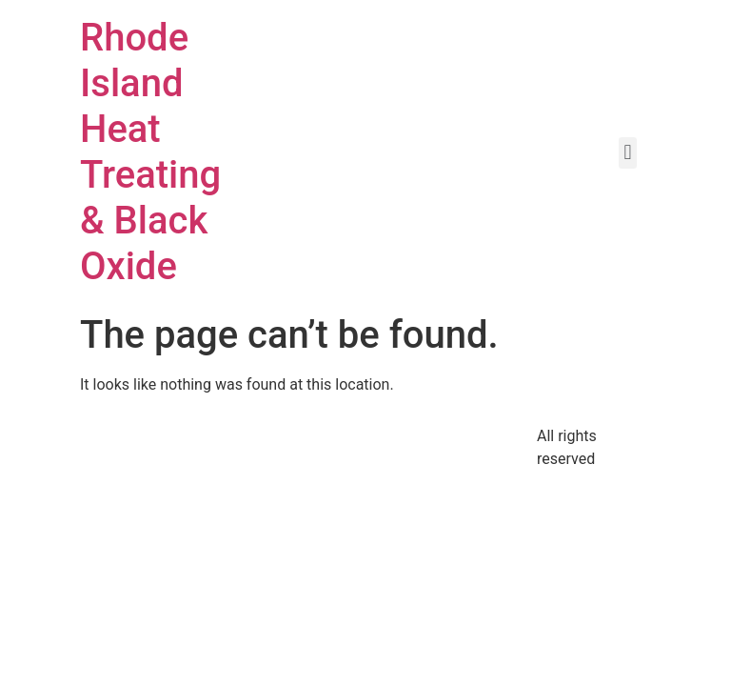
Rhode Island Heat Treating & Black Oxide (150, 152)
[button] (628, 153)
